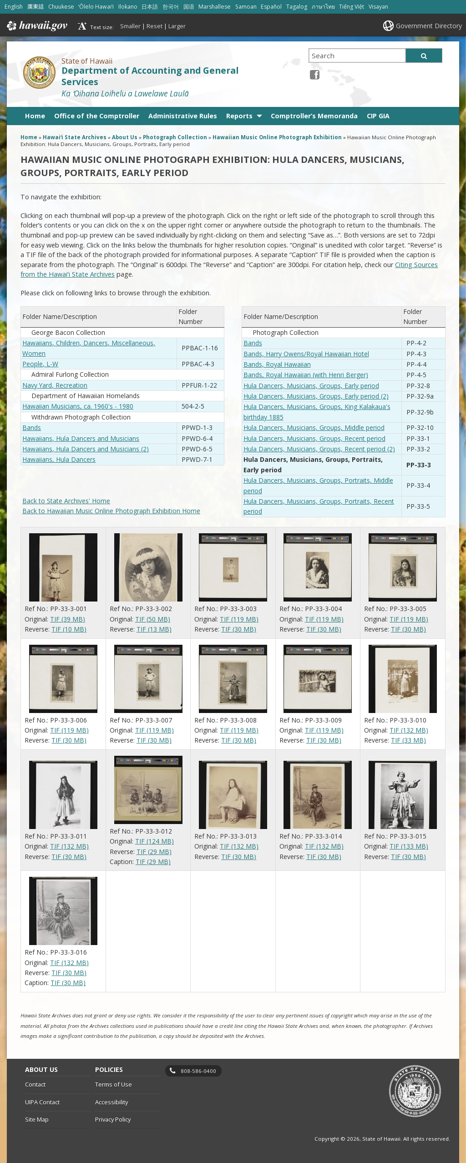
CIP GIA (378, 115)
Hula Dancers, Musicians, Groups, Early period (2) (316, 396)
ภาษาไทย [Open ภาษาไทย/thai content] (323, 6)
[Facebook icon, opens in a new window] (314, 74)
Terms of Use (113, 1084)
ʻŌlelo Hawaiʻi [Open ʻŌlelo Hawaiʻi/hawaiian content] (96, 6)
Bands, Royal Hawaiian (277, 364)
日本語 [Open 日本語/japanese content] (150, 6)
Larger (177, 26)
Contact (35, 1084)
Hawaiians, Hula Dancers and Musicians (80, 438)
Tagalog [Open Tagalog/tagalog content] (296, 6)
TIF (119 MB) (239, 619)
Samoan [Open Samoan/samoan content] (246, 6)
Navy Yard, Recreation (54, 385)
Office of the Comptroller (96, 115)
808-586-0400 (198, 1070)
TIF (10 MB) (68, 629)
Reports (239, 115)
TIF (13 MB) (154, 629)
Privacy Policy (113, 1119)
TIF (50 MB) (152, 619)
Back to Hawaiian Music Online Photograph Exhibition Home (111, 510)
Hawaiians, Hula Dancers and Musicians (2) (85, 449)
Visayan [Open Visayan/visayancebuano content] (378, 6)
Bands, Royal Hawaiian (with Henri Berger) (305, 374)
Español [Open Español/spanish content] (271, 6)
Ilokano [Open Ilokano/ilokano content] (127, 6)
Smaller (130, 26)
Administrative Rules (182, 115)
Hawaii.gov (36, 26)
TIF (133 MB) (409, 846)
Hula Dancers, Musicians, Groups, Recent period (314, 438)
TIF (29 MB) (154, 851)
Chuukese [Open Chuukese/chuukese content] (61, 6)
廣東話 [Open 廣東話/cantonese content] (35, 6)
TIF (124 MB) (154, 841)
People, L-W (40, 363)
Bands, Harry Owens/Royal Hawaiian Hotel (306, 353)
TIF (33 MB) (408, 740)
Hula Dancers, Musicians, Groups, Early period (311, 385)
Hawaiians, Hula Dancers (59, 459)
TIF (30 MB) (238, 629)
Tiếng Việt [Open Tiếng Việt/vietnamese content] (351, 6)
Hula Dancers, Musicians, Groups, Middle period (314, 427)
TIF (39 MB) (67, 619)
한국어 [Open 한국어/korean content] (170, 6)
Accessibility (111, 1102)
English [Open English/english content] (14, 6)
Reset (154, 26)
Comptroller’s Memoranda (314, 115)
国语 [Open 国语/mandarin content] (188, 6)
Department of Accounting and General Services (149, 76)
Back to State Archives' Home (66, 500)
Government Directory (429, 25)
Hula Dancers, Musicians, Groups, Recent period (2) (319, 449)
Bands (31, 427)
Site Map (37, 1119)
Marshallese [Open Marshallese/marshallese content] (214, 6)
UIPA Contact (42, 1102)
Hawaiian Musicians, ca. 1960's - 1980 (77, 406)
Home (35, 115)
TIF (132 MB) (409, 730)
